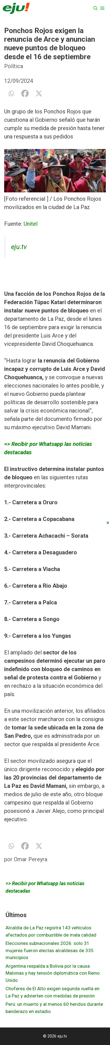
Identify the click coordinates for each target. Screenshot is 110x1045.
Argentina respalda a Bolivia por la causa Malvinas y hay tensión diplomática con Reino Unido (53, 973)
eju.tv (19, 247)
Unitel (31, 223)
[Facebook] (25, 93)
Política (13, 66)
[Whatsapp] (11, 93)
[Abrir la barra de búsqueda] (95, 8)
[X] (38, 93)
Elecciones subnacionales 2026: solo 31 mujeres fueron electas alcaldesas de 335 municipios (50, 950)
